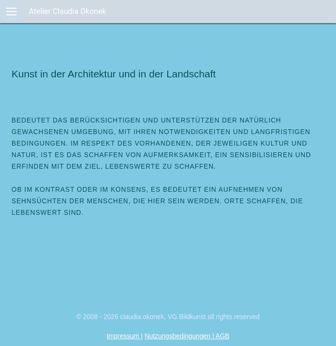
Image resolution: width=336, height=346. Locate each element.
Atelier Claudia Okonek (67, 11)
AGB (222, 336)
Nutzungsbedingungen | (180, 336)
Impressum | (125, 336)
